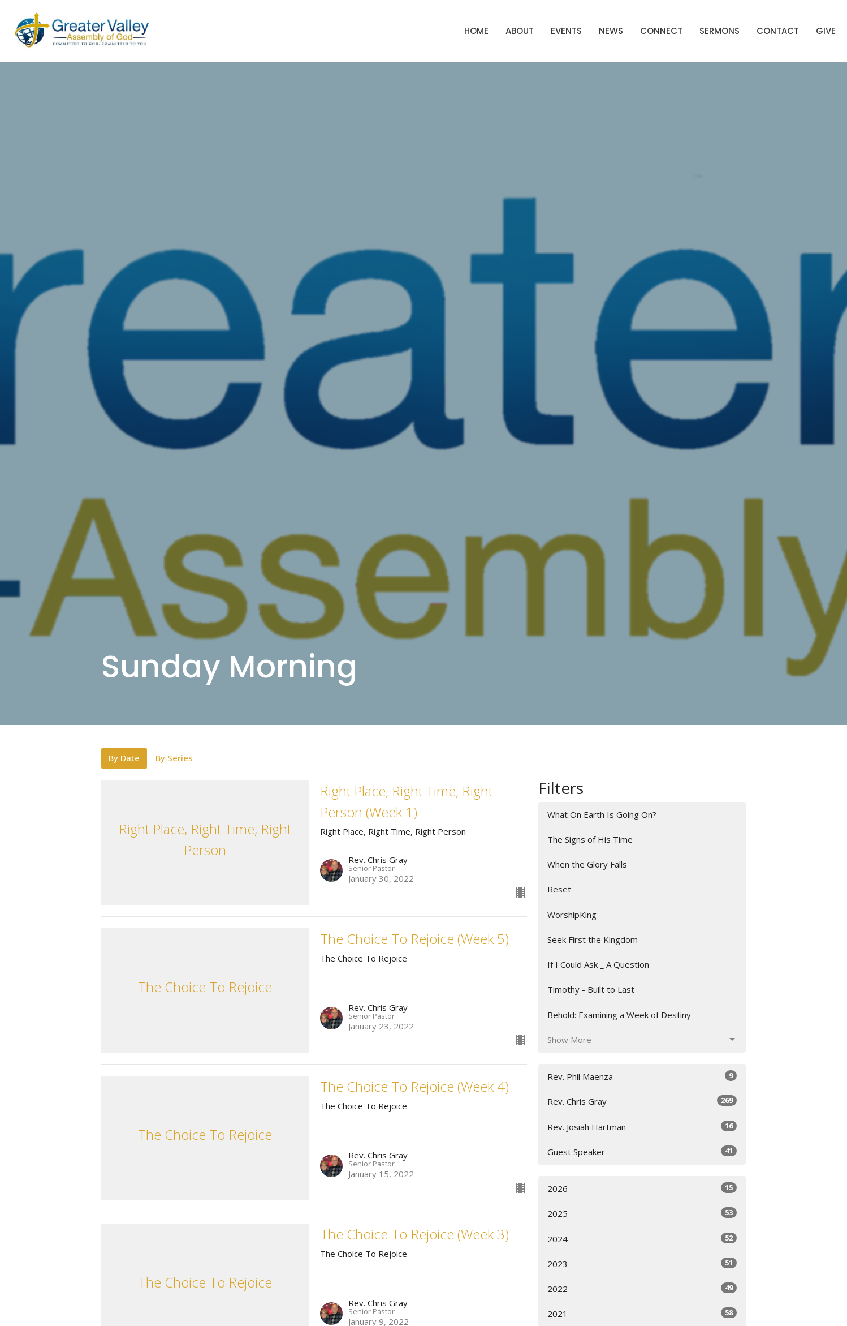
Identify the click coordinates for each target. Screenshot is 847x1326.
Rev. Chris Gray (642, 1101)
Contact (778, 31)
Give (826, 31)
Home (476, 31)
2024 (642, 1239)
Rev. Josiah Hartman (642, 1126)
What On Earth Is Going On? (601, 814)
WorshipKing (572, 914)
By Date (124, 757)
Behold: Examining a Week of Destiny (619, 1014)
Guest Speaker (642, 1151)
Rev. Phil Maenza (642, 1076)
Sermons (719, 31)
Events (566, 31)
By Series (174, 757)
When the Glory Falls (587, 864)
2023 (642, 1263)
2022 (642, 1288)
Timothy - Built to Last (590, 989)
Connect (661, 31)
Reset (559, 889)
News (611, 31)
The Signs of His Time (590, 839)
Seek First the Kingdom (592, 939)
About (519, 31)
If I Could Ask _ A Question (598, 964)
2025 (642, 1213)
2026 (642, 1188)
